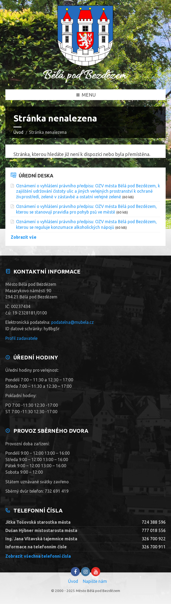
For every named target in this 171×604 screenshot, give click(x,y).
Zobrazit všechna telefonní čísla (38, 556)
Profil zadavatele (21, 338)
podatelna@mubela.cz (72, 322)
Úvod (18, 132)
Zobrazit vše (23, 237)
